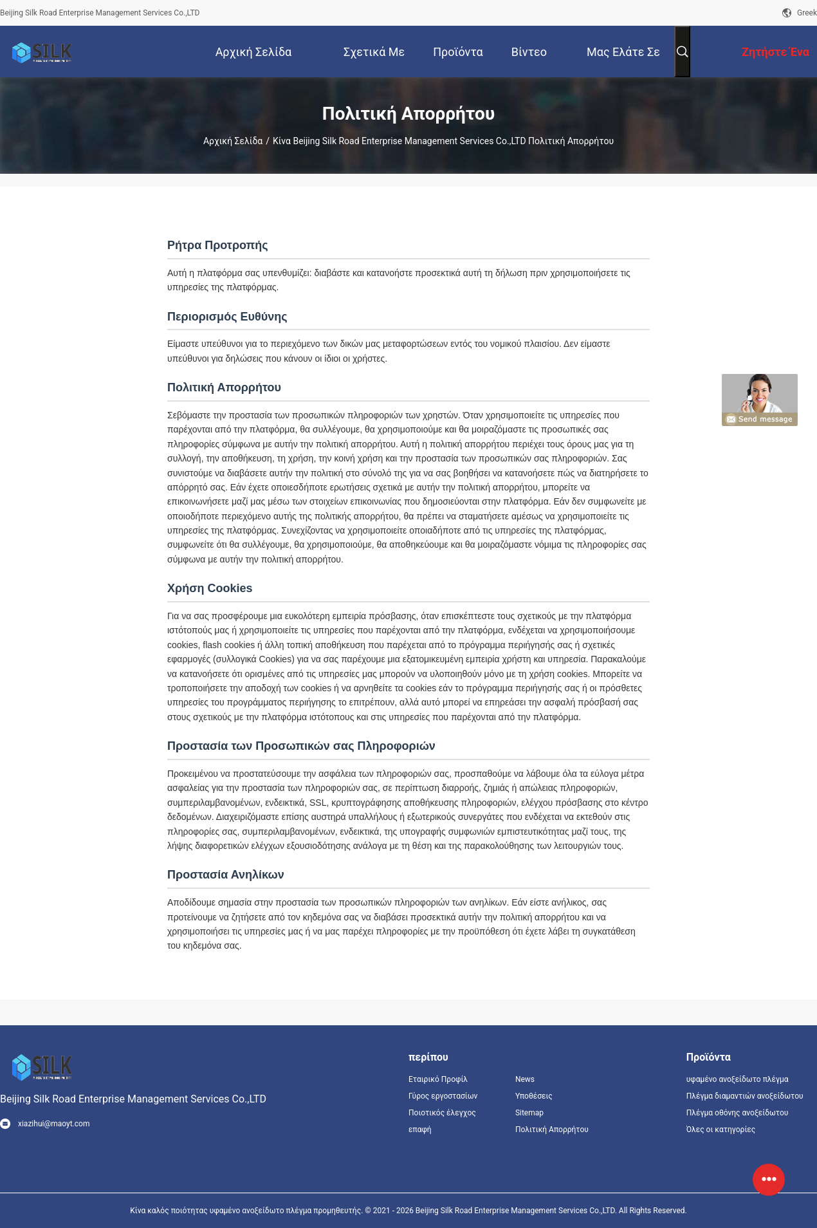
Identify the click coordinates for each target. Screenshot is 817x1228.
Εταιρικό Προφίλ (438, 1079)
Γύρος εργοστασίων (442, 1096)
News (525, 1079)
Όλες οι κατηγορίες (720, 1129)
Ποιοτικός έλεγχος (442, 1112)
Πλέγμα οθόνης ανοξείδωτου (737, 1112)
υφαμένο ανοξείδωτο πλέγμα (737, 1079)
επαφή (420, 1129)
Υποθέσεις (534, 1096)
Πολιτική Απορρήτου (552, 1129)
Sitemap (529, 1112)
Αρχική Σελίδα (232, 141)
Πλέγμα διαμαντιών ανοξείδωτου (744, 1096)
